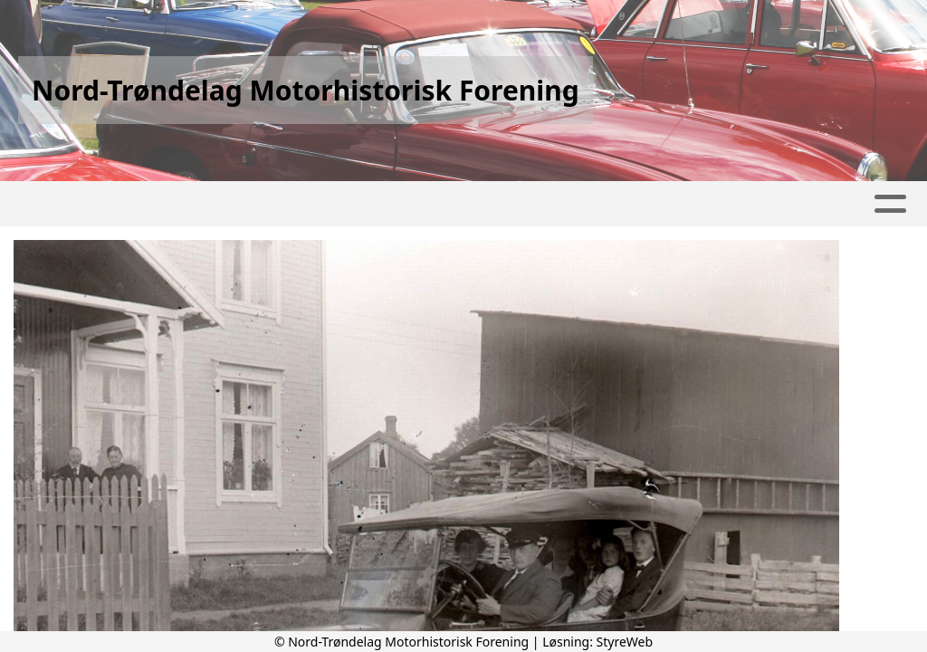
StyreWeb (625, 641)
